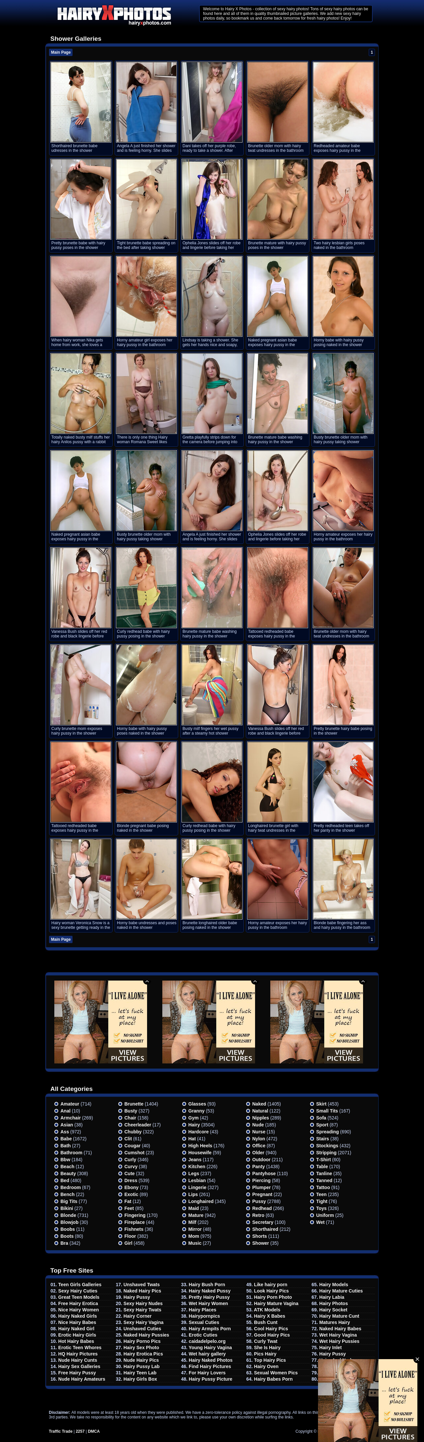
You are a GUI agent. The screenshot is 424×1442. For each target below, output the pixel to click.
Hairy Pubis (332, 1366)
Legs (193, 1173)
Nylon (258, 1138)
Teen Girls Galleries (79, 1284)
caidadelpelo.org (207, 1341)
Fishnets (134, 1229)
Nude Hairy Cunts (77, 1360)
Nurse (259, 1131)
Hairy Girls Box (140, 1379)
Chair (130, 1117)
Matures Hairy (334, 1322)
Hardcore (198, 1131)
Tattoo (323, 1187)
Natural (260, 1110)
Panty (258, 1166)
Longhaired (201, 1201)
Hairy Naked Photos (211, 1360)
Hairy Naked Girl (76, 1328)
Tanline (324, 1173)
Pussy (259, 1201)
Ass (65, 1131)
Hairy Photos (333, 1303)
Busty (131, 1110)
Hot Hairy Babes (76, 1341)
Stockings (327, 1145)
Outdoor (261, 1159)
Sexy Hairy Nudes (143, 1303)
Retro (258, 1215)
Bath (66, 1145)
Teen (321, 1194)
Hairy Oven (266, 1366)
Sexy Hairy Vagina (144, 1322)
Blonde (68, 1215)
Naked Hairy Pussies (146, 1335)
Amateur (70, 1104)
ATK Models (267, 1309)
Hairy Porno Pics (142, 1341)
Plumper (261, 1187)
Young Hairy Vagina (210, 1347)
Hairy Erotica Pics (143, 1353)
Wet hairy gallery (207, 1353)
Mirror (195, 1229)
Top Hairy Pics (270, 1360)
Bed (65, 1180)
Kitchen (196, 1166)
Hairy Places (202, 1309)
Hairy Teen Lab (140, 1372)
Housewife (200, 1152)
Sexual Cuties (204, 1322)
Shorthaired (265, 1229)
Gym (193, 1117)
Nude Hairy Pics (141, 1360)
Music (195, 1243)
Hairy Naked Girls (77, 1316)
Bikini (67, 1208)
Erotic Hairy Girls (77, 1335)
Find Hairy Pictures (210, 1366)
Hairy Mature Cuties (341, 1290)
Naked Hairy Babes (340, 1328)
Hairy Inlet (330, 1347)
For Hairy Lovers (207, 1372)
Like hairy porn (270, 1284)
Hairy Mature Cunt (339, 1316)
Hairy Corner (138, 1316)
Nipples (260, 1117)
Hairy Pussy (137, 1297)
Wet (320, 1222)
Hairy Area (331, 1372)
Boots (67, 1236)
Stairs (322, 1138)
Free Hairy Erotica (78, 1303)
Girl (128, 1243)
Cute (130, 1173)
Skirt (321, 1104)
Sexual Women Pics (276, 1372)
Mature (196, 1215)
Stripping (326, 1152)
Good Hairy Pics (272, 1335)
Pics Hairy (265, 1353)
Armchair (71, 1117)
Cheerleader (138, 1124)
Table (322, 1166)
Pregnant (262, 1194)
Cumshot (135, 1152)
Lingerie (197, 1187)
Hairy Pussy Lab (142, 1366)
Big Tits (69, 1201)
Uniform (325, 1215)
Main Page (61, 52)
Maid (193, 1208)
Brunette (134, 1104)
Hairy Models (333, 1284)
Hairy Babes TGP (338, 1379)
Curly (130, 1159)
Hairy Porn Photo (273, 1297)
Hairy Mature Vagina (276, 1303)
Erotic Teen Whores (79, 1347)
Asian (67, 1124)
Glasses (197, 1104)
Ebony (132, 1187)
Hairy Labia (331, 1297)
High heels (200, 1145)
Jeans (195, 1159)
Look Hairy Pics (271, 1290)
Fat (128, 1201)
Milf (192, 1222)
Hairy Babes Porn (273, 1379)
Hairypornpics (204, 1316)
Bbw (66, 1159)
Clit (128, 1138)
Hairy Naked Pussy (210, 1290)
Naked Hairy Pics (142, 1290)
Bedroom (71, 1187)
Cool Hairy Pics (271, 1328)
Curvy (131, 1166)
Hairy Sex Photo (141, 1347)
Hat (192, 1138)
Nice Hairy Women (78, 1309)
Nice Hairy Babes (77, 1322)
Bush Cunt (266, 1322)
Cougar (133, 1145)
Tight (322, 1201)
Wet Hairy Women (208, 1303)
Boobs (68, 1229)
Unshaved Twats (142, 1284)
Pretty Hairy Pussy (209, 1297)
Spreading (327, 1131)
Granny (196, 1110)
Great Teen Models (78, 1297)
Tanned (324, 1180)
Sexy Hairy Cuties (77, 1290)
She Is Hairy (267, 1347)
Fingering (135, 1215)
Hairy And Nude (336, 1360)
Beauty (68, 1173)
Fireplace (135, 1222)
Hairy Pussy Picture (211, 1379)
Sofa (321, 1117)
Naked (259, 1104)
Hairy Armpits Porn (210, 1328)
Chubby (133, 1131)
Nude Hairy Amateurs (81, 1379)
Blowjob (70, 1222)
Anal (66, 1110)
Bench (68, 1194)
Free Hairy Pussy (77, 1372)
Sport (322, 1124)
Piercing (261, 1180)
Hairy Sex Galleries (79, 1366)
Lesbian (197, 1180)
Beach (68, 1166)
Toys (321, 1208)
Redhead (262, 1208)
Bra (64, 1243)
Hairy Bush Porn (207, 1284)
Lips (193, 1194)
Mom (193, 1236)
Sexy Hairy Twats (142, 1309)
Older (258, 1152)
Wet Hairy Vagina (338, 1335)
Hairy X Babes (269, 1316)
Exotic (131, 1194)
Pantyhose (264, 1173)
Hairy (194, 1124)
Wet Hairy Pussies (339, 1341)
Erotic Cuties (203, 1335)
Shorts (259, 1236)
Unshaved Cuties (142, 1328)
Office (259, 1145)
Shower (260, 1243)
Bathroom (71, 1152)
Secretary (263, 1222)
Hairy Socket (333, 1309)
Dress (131, 1180)
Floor (130, 1236)
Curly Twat (266, 1341)
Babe (66, 1138)
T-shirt (323, 1159)
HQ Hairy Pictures (78, 1353)
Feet (129, 1208)
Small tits (327, 1110)
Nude (258, 1124)
